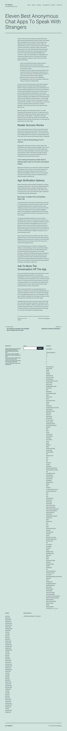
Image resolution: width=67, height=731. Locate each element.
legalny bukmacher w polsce (52, 469)
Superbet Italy (49, 567)
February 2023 (8, 681)
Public (47, 526)
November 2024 (8, 646)
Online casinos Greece (50, 507)
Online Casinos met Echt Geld (52, 508)
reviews (47, 535)
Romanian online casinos (51, 539)
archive (47, 370)
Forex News (48, 437)
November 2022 (8, 687)
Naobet (47, 484)
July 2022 (7, 690)
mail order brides (49, 476)
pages (47, 519)
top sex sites (48, 574)
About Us (53, 5)
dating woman (49, 416)
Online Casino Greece (50, 505)
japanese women (49, 455)
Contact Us (59, 5)
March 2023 (7, 680)
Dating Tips (48, 414)
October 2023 (8, 667)
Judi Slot (48, 464)
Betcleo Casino (49, 382)
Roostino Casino (49, 540)
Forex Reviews (49, 439)
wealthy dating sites (50, 585)
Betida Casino (49, 384)
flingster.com (21, 239)
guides (47, 446)
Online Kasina (49, 514)
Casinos (48, 402)
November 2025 (8, 625)
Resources (48, 533)
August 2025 (8, 630)
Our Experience (46, 5)
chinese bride (49, 405)
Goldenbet (48, 444)
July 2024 (7, 651)
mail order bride (49, 475)
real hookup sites (49, 532)
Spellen (47, 556)
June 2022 (7, 692)
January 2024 (8, 662)
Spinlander (48, 562)
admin (20, 319)
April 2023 (7, 678)
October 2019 (8, 712)
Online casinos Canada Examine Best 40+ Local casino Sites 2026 (13, 361)
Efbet (47, 428)
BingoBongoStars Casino (51, 386)
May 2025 (7, 635)
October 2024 (8, 648)
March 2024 (7, 658)
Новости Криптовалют (51, 601)
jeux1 (47, 459)
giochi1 (47, 443)
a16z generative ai (50, 366)
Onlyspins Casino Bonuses (51, 515)
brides (47, 395)
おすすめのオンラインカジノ (52, 608)
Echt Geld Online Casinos (51, 425)
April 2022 (7, 696)
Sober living (48, 555)
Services (34, 5)
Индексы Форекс (50, 599)
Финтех (47, 604)
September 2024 (8, 649)
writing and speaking (50, 594)
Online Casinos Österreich (51, 510)
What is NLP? (49, 587)
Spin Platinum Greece (50, 560)
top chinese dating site (51, 571)
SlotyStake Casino (50, 553)
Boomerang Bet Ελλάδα (51, 393)
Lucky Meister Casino (50, 473)
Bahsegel (48, 373)
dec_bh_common (49, 420)
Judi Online (48, 462)
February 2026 (8, 619)
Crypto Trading (49, 409)
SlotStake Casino (49, 551)
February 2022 (8, 699)
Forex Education (49, 436)
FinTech (47, 432)
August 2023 (8, 671)
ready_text (48, 530)
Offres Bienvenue (49, 498)
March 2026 (7, 617)
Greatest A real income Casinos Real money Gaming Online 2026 (12, 358)
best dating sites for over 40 (52, 380)
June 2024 (7, 653)
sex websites (49, 546)
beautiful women (49, 375)
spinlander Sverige (50, 564)
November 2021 (8, 705)
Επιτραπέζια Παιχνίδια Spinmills (53, 596)
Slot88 (47, 549)
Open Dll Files (49, 517)
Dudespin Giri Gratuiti (50, 423)
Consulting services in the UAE (52, 407)
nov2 (47, 492)
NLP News (48, 487)
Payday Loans (49, 521)
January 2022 (8, 701)
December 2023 (8, 664)
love (47, 471)
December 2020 (8, 710)
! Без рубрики (49, 348)
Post (47, 523)
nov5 (47, 494)
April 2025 (7, 637)
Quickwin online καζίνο (51, 528)
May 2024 (7, 655)
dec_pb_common (49, 421)
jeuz (47, 460)
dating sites (48, 412)
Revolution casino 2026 (51, 537)
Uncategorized (46, 318)
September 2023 (8, 669)
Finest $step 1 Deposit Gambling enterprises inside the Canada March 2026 (13, 355)
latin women (48, 466)
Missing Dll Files (49, 482)
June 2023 (7, 674)
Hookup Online (49, 450)
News (47, 485)
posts (47, 524)
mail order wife (49, 478)
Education (48, 427)
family (47, 430)
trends (47, 579)
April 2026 (7, 616)
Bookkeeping (49, 391)
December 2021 (8, 703)
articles (47, 372)
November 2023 (8, 665)
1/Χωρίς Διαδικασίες (50, 352)
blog (47, 389)
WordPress (59, 725)
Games (47, 441)
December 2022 (8, 685)
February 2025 (8, 641)
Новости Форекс (49, 603)
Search (25, 345)
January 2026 (8, 621)
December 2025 (8, 623)
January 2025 (8, 642)
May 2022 (7, 694)
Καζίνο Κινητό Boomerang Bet (52, 597)
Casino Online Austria (50, 400)
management (49, 480)
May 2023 (7, 676)
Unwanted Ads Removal (51, 583)
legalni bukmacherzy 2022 (51, 468)
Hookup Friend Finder (50, 448)
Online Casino (49, 500)
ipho (47, 453)
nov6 (47, 496)
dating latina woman (50, 411)
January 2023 (8, 683)
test (47, 569)
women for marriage (50, 592)
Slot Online (48, 548)
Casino (47, 398)
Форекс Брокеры (50, 606)
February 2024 (8, 660)
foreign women (49, 434)
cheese (47, 404)
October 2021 (8, 706)
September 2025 (8, 628)
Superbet (48, 565)
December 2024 (8, 644)
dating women (49, 418)
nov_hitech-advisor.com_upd (52, 489)
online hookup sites (50, 512)
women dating (49, 590)
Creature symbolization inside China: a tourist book (12, 364)
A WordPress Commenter (29, 616)
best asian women (50, 377)
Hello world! (38, 616)
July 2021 (7, 708)
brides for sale (49, 396)
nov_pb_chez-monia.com (51, 491)
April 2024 (7, 657)
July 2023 (7, 673)
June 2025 (7, 633)
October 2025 (8, 626)
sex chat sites (49, 544)
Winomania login (49, 588)
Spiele (47, 558)
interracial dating (49, 452)
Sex (47, 542)
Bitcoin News (49, 388)
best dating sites (49, 379)
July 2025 (7, 632)
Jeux (47, 457)
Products (39, 5)
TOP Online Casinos (50, 572)
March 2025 (7, 639)
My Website (9, 4)
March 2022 (7, 697)
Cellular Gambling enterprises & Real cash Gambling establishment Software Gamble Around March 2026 (12, 350)
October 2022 (8, 689)
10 (46, 354)
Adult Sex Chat (49, 368)
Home (28, 5)
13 (46, 356)
